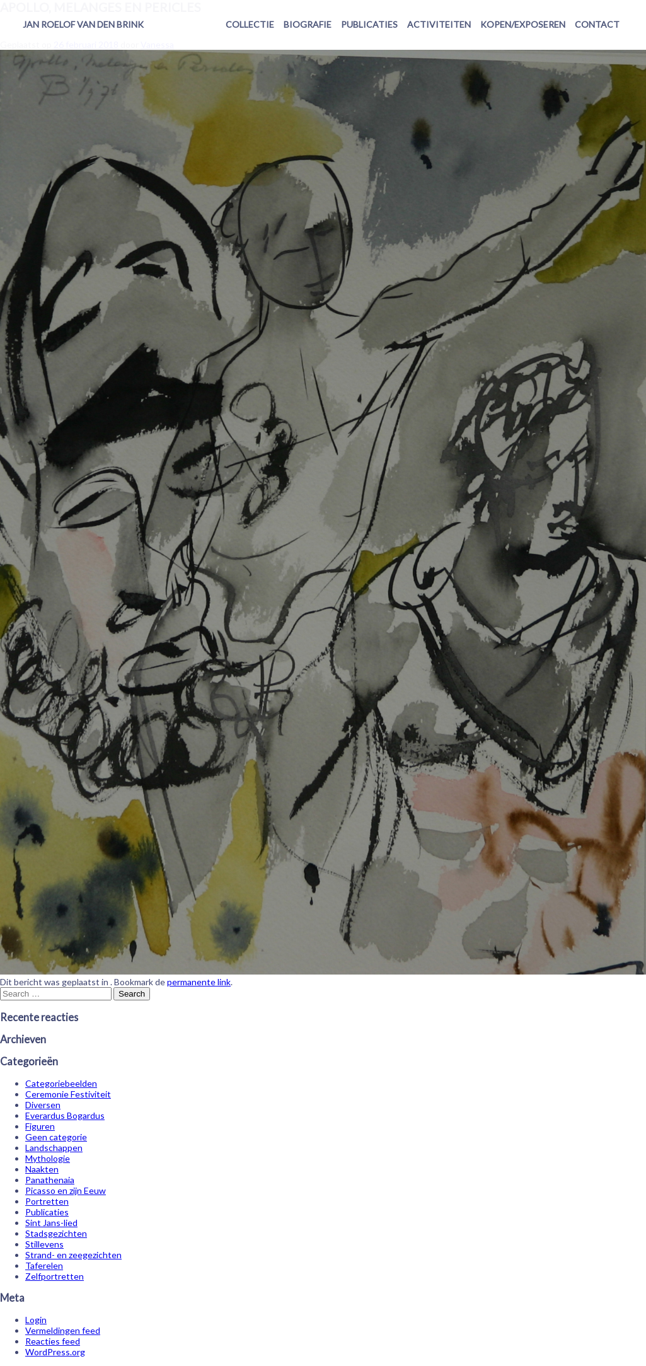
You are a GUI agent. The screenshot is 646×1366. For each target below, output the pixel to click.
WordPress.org (55, 1351)
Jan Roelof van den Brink (83, 24)
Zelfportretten (54, 1276)
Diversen (43, 1104)
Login (36, 1319)
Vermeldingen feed (62, 1330)
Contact (597, 24)
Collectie (250, 24)
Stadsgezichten (56, 1233)
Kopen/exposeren (522, 24)
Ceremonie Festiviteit (68, 1094)
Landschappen (54, 1147)
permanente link (199, 981)
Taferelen (44, 1265)
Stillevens (44, 1244)
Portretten (47, 1201)
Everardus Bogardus (65, 1115)
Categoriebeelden (61, 1083)
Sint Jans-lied (51, 1222)
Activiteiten (439, 24)
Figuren (40, 1126)
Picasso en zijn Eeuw (65, 1190)
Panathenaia (49, 1179)
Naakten (42, 1169)
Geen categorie (56, 1137)
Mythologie (47, 1158)
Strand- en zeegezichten (73, 1254)
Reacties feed (52, 1341)
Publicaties (369, 24)
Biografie (308, 24)
